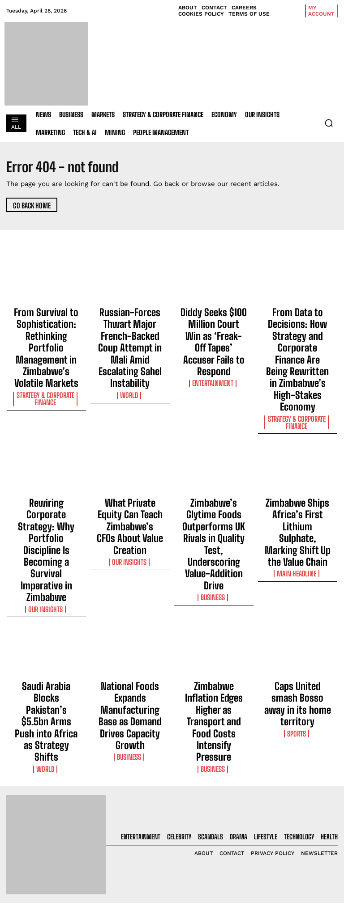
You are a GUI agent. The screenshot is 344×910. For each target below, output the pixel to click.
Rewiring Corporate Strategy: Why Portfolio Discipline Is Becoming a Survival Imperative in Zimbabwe (46, 457)
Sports (297, 583)
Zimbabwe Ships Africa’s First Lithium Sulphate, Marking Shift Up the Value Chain (297, 453)
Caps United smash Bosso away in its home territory (297, 565)
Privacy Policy (292, 805)
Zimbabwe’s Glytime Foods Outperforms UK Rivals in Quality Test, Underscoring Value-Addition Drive (214, 457)
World (130, 351)
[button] (329, 123)
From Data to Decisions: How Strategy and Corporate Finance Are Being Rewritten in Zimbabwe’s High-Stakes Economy (297, 330)
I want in (301, 782)
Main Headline (297, 474)
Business (213, 482)
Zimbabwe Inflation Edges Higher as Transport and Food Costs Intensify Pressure (213, 569)
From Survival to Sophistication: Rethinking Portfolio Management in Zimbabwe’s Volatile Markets (46, 330)
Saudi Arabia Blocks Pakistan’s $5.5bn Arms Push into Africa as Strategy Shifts (46, 569)
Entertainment (213, 343)
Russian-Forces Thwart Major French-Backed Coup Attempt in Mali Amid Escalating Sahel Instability (130, 326)
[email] (301, 761)
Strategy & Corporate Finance (46, 362)
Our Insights (46, 482)
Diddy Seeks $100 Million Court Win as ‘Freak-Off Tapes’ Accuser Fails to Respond (214, 322)
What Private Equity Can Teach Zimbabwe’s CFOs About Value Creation (130, 449)
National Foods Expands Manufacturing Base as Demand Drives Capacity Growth (130, 569)
